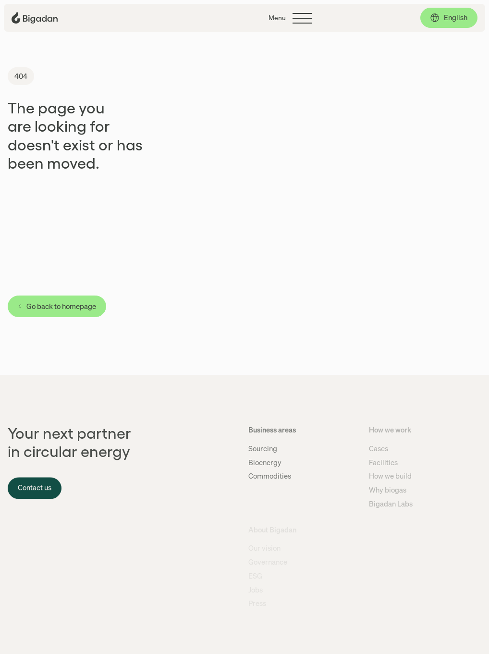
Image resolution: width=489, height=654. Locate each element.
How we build (390, 476)
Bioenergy (264, 462)
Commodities (269, 476)
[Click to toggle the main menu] (290, 18)
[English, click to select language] (448, 18)
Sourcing (262, 448)
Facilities (383, 462)
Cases (378, 448)
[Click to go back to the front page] (35, 18)
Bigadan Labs (391, 503)
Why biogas (387, 489)
